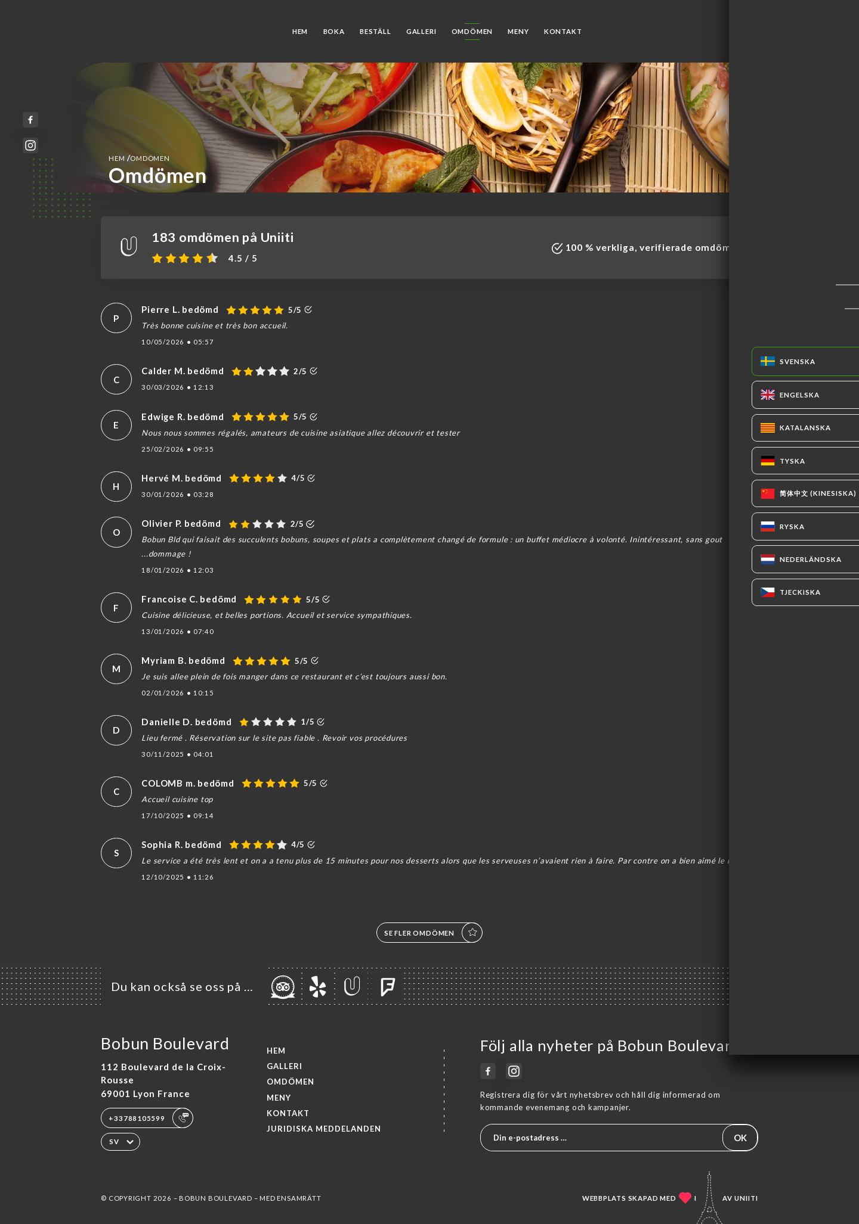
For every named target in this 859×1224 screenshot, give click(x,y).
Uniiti (746, 1198)
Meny (518, 31)
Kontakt (563, 31)
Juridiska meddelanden (324, 1128)
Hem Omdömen (139, 158)
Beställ (375, 31)
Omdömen (472, 31)
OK (740, 1137)
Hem (300, 31)
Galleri (421, 31)
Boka (334, 31)
